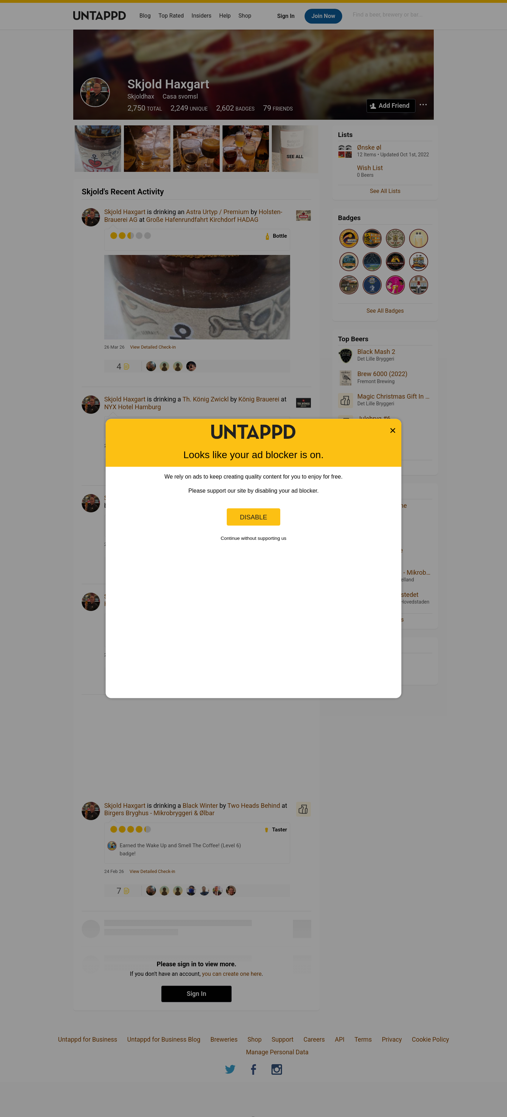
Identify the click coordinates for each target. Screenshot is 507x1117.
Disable (253, 516)
